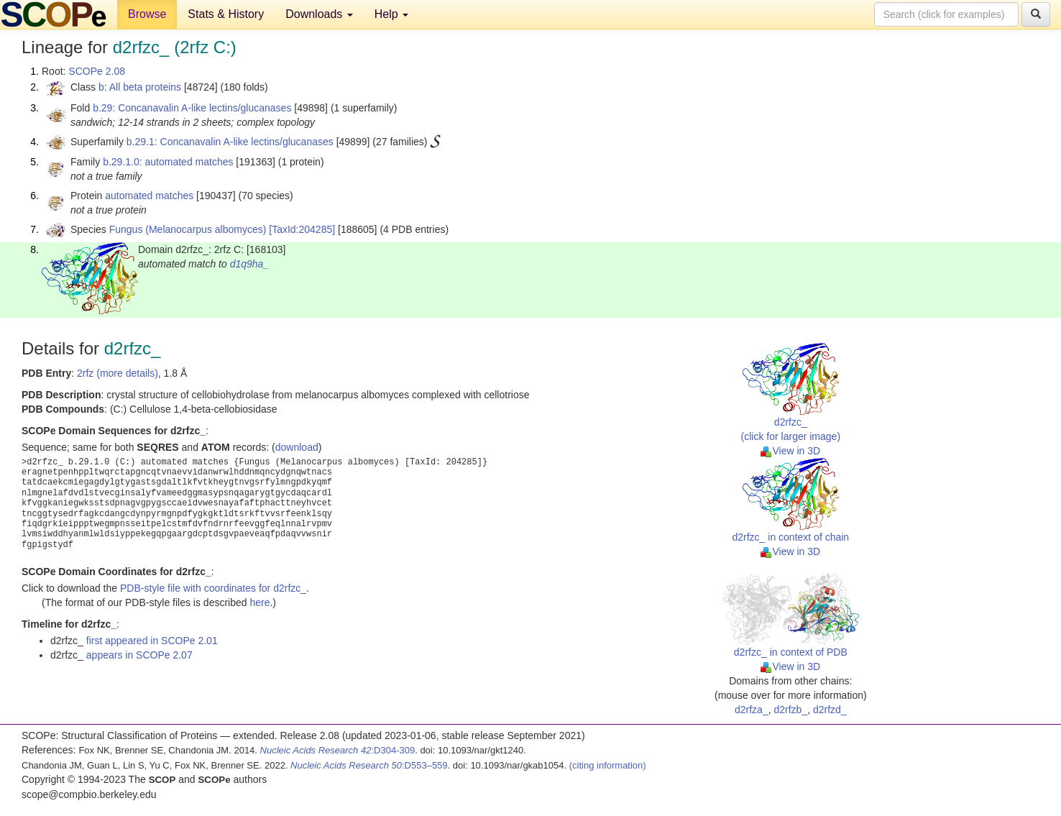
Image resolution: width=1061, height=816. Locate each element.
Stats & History (226, 14)
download (296, 447)
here (259, 602)
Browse (147, 14)
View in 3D (790, 451)
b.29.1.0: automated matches (168, 162)
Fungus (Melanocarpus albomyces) (188, 229)
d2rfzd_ (830, 709)
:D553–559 (369, 765)
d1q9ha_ (250, 264)
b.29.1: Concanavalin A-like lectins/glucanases (230, 141)
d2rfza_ (751, 709)
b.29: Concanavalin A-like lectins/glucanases (192, 108)
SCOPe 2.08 (96, 71)
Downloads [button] (319, 14)
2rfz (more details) (117, 373)
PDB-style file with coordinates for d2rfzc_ (213, 588)
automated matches (149, 195)
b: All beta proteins (139, 87)
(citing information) (607, 765)
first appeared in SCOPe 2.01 (152, 640)
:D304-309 (337, 750)
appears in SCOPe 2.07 (139, 655)
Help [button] (391, 14)
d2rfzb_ (790, 709)
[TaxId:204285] (302, 229)
